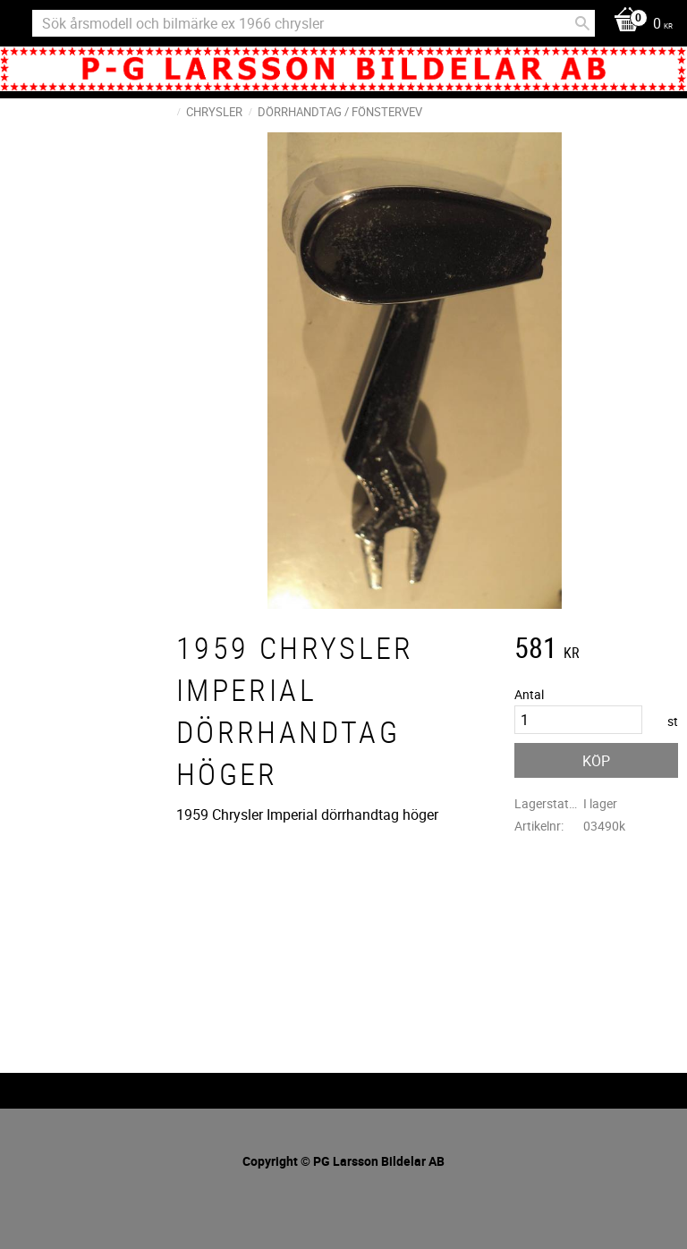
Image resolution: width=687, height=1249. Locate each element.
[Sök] (582, 23)
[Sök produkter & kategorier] (313, 23)
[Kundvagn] (639, 24)
